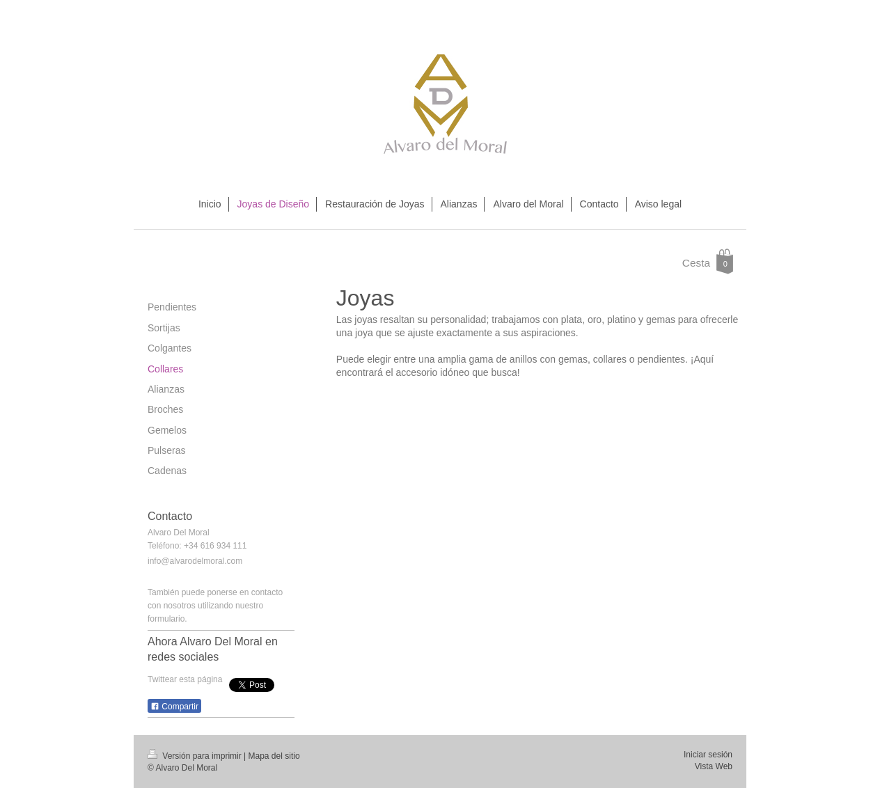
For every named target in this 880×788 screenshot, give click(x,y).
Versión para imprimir (196, 756)
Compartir (174, 706)
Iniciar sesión (708, 754)
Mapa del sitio (274, 756)
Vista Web (713, 766)
